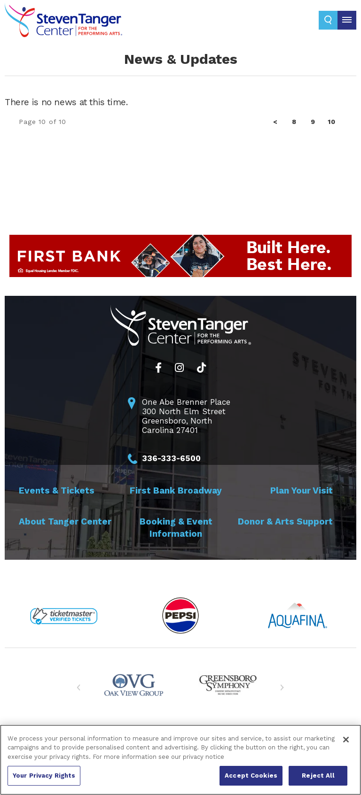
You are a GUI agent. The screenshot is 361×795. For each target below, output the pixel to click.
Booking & (176, 527)
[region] (180, 760)
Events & (56, 490)
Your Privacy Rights (44, 775)
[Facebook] (158, 367)
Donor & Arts (285, 521)
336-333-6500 (171, 458)
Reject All (318, 775)
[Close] (346, 739)
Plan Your (301, 490)
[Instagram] (179, 367)
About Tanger (65, 521)
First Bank (176, 490)
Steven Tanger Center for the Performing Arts (63, 23)
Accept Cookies (251, 775)
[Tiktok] (201, 367)
